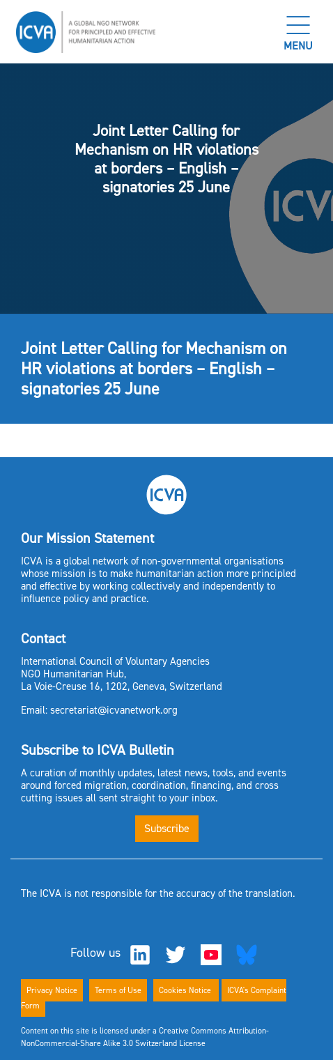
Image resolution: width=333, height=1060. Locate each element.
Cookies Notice (186, 990)
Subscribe (166, 828)
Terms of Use (118, 990)
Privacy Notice (51, 990)
